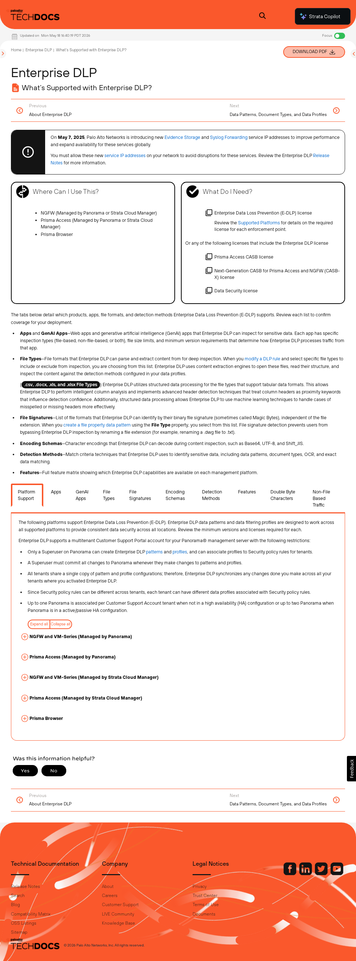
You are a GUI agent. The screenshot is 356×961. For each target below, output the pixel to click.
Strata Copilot (319, 16)
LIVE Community (118, 914)
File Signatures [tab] (140, 495)
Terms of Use (206, 904)
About (108, 886)
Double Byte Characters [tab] (282, 495)
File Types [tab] (109, 495)
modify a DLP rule (262, 358)
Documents (204, 914)
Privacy (200, 886)
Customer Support (120, 904)
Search (18, 895)
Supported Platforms (259, 222)
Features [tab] (247, 491)
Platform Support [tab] (26, 495)
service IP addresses (125, 155)
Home (16, 50)
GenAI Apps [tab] (82, 495)
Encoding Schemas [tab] (175, 495)
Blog (15, 904)
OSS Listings (23, 923)
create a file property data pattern (97, 425)
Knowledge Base (118, 923)
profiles (180, 551)
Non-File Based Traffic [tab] (321, 498)
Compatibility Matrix (30, 914)
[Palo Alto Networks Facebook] (290, 873)
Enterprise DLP (38, 50)
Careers (110, 895)
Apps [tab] (56, 491)
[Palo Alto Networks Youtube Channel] (337, 873)
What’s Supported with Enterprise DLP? (91, 50)
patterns (154, 551)
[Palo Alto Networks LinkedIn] (306, 873)
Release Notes (25, 886)
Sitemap (19, 932)
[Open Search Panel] (262, 16)
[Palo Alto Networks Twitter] (322, 873)
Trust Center (205, 895)
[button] (351, 768)
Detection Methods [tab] (212, 495)
